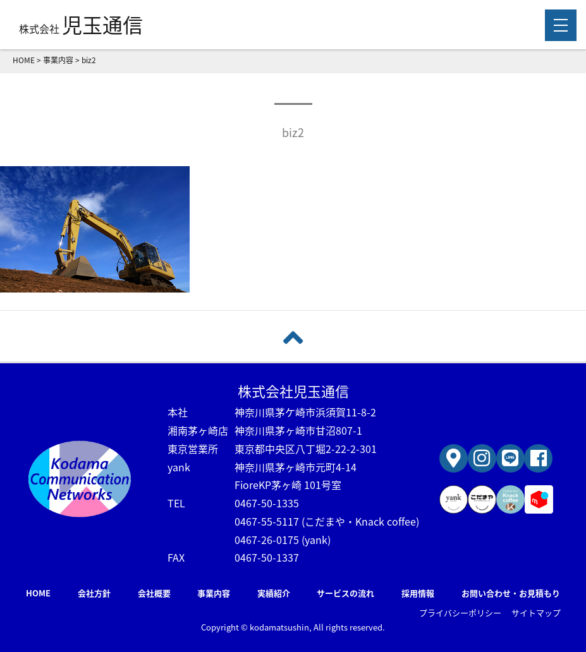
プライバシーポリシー (460, 613)
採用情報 (417, 593)
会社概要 (154, 593)
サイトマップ (536, 613)
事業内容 (213, 593)
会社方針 (94, 593)
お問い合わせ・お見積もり (510, 593)
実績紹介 (273, 593)
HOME (38, 593)
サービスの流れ (345, 593)
